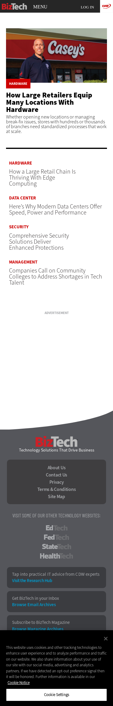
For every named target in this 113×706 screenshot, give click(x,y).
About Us (57, 467)
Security (19, 227)
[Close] (105, 638)
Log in (87, 7)
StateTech (56, 546)
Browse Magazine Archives (37, 629)
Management (23, 262)
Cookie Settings (56, 694)
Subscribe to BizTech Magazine (41, 622)
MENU (40, 7)
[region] (56, 668)
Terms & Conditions (56, 489)
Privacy (56, 482)
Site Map (56, 496)
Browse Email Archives (34, 605)
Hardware (18, 83)
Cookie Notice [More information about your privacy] (19, 682)
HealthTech (56, 556)
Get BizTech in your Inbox (35, 598)
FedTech (56, 537)
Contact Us (56, 475)
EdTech (56, 528)
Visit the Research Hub (32, 580)
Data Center (22, 198)
